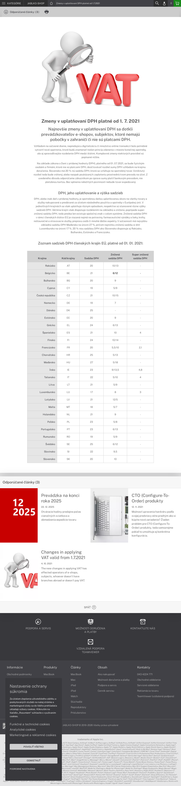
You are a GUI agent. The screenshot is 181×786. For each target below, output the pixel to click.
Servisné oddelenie (148, 685)
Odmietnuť (33, 760)
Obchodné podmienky (19, 674)
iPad (73, 685)
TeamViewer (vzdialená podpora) (155, 696)
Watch (74, 696)
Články (76, 667)
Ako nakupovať (106, 674)
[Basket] (177, 3)
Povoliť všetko (34, 746)
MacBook (49, 674)
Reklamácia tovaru (148, 690)
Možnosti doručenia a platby (114, 679)
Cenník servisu (106, 690)
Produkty (50, 667)
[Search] (156, 3)
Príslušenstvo (78, 712)
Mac (73, 679)
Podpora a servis (107, 685)
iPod (73, 690)
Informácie (15, 667)
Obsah (102, 667)
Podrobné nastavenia (22, 769)
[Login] (164, 3)
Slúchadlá (76, 701)
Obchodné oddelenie (149, 679)
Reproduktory (78, 707)
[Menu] (12, 3)
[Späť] (91, 607)
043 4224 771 (145, 674)
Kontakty (143, 667)
